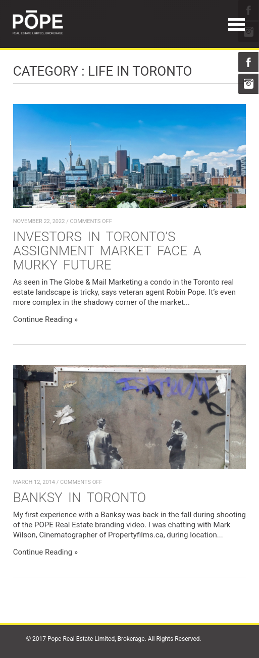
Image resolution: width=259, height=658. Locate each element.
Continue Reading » (45, 319)
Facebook (248, 62)
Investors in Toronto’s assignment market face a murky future (107, 250)
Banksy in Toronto (79, 497)
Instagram (248, 84)
